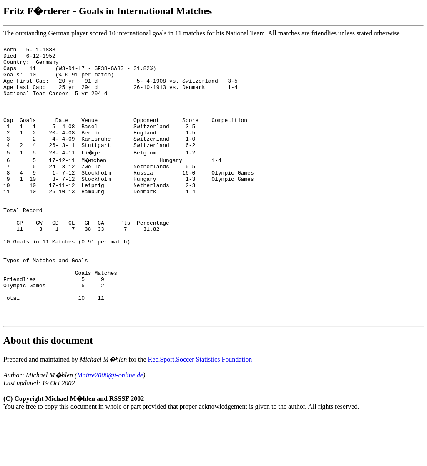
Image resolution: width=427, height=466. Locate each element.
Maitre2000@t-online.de (110, 424)
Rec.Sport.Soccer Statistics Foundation (200, 408)
